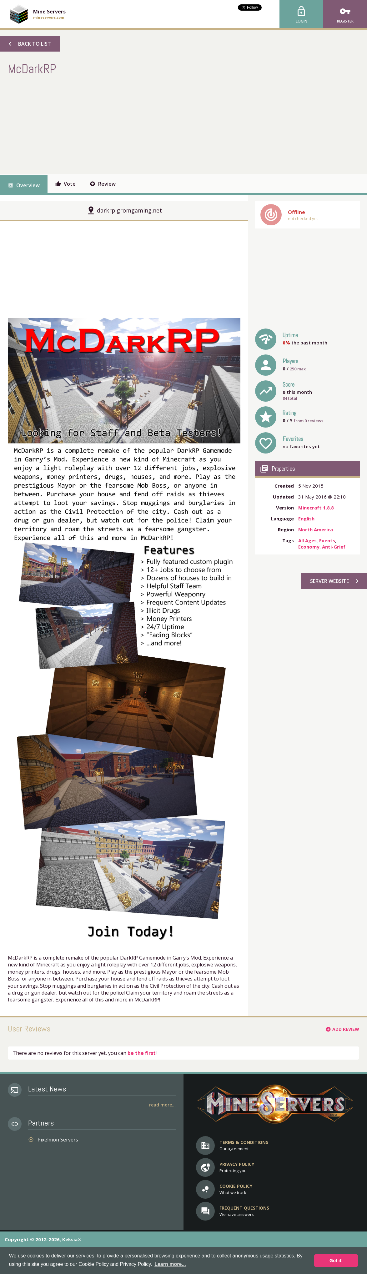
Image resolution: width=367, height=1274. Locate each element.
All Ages (307, 540)
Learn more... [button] (170, 1264)
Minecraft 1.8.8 (316, 507)
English (306, 518)
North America (315, 529)
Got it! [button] (336, 1260)
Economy (308, 547)
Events (327, 540)
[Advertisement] (121, 124)
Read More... (162, 1105)
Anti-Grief (333, 547)
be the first (142, 1053)
